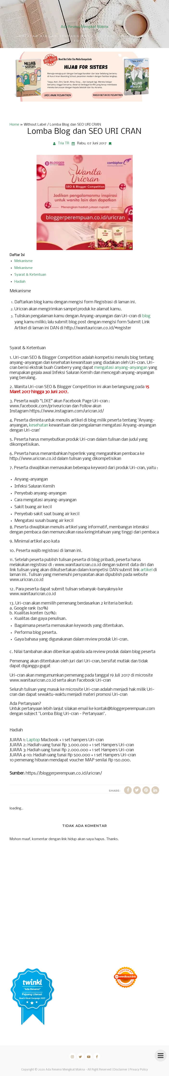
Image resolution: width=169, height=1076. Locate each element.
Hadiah (19, 282)
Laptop (33, 740)
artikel (146, 570)
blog (146, 316)
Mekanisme (23, 261)
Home (14, 125)
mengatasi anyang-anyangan (120, 368)
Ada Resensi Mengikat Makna (84, 27)
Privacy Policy (139, 1069)
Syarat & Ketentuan (30, 275)
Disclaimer (120, 1069)
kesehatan (38, 425)
